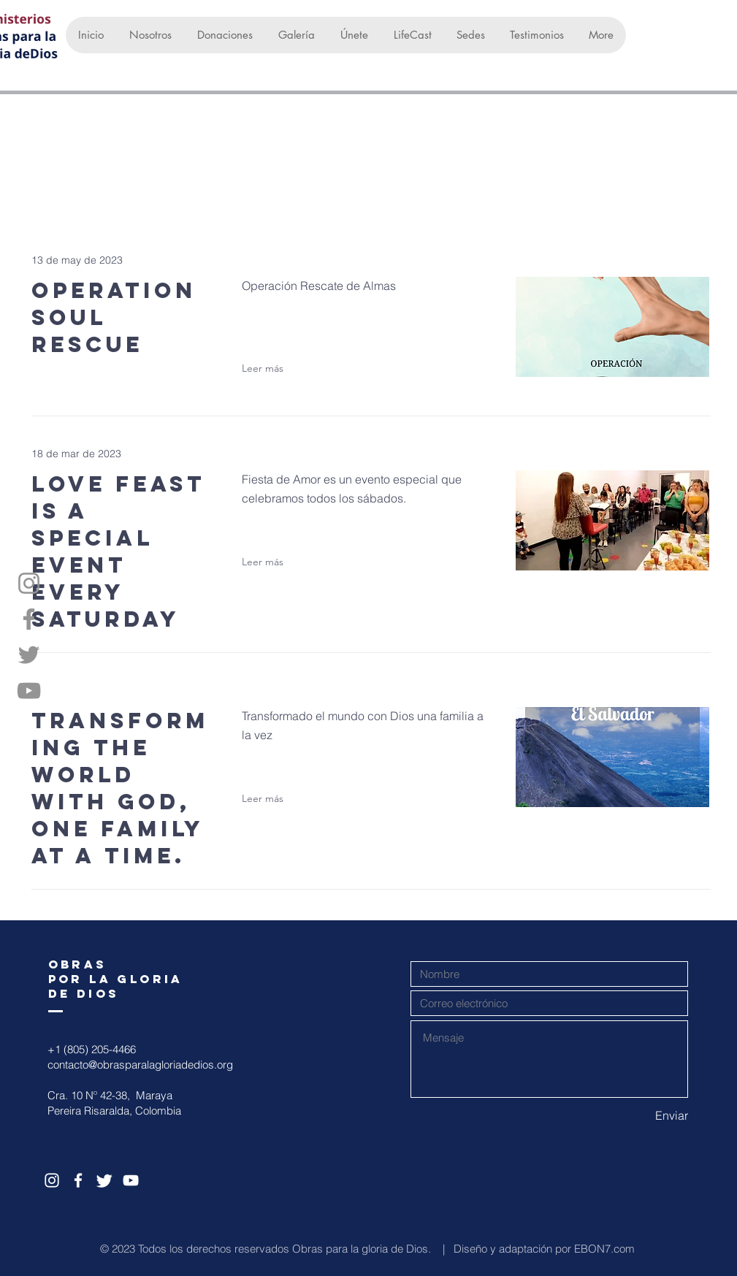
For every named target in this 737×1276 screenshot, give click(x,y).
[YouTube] (29, 690)
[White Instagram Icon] (51, 1180)
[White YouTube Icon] (130, 1180)
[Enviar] (636, 1115)
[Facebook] (29, 619)
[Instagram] (29, 583)
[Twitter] (29, 655)
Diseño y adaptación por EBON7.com (544, 1249)
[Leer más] (270, 368)
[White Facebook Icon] (78, 1180)
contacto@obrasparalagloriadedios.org (140, 1064)
